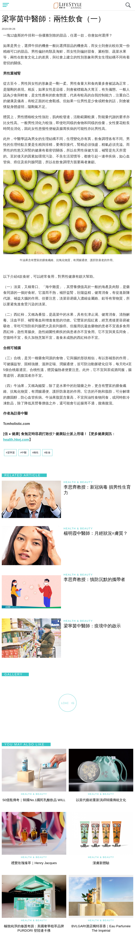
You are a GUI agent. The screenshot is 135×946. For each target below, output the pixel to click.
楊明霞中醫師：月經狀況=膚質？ (96, 533)
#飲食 (47, 452)
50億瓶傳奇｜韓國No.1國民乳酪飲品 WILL (33, 800)
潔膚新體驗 (101, 863)
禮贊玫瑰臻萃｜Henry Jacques (34, 863)
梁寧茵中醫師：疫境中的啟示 (92, 625)
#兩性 (35, 452)
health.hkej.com (16, 440)
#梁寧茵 (10, 452)
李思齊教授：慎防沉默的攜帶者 (94, 579)
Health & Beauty (78, 482)
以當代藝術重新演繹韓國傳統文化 (101, 800)
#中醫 (23, 452)
